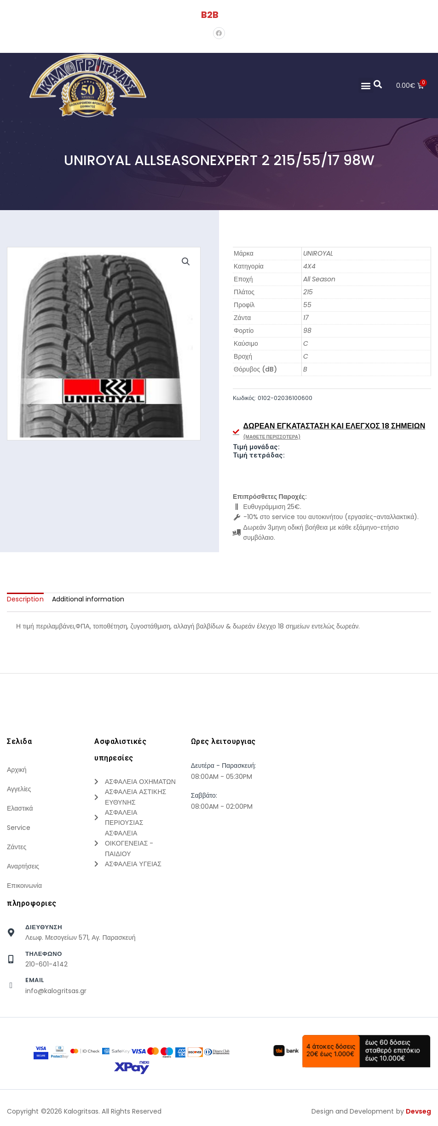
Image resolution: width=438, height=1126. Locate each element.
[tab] (25, 599)
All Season (319, 279)
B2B (210, 14)
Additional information (88, 599)
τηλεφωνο (43, 953)
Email (34, 980)
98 (307, 330)
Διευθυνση (43, 927)
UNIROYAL (318, 253)
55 (307, 304)
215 (308, 292)
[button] (365, 85)
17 (306, 317)
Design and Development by (371, 1111)
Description (25, 599)
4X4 (309, 266)
